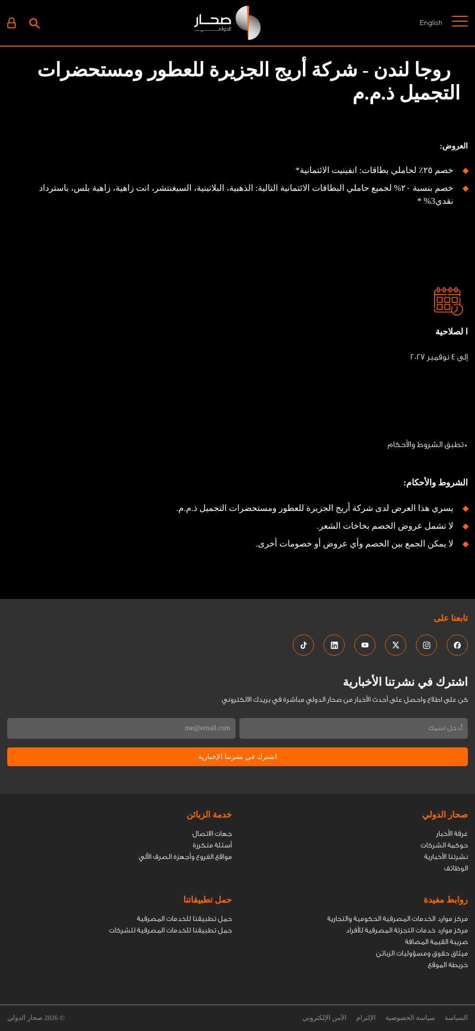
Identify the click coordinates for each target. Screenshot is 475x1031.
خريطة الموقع (448, 965)
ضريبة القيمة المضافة (436, 942)
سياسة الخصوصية (410, 1018)
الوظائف (456, 868)
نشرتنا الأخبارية (446, 857)
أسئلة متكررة (212, 845)
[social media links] (457, 645)
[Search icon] (34, 22)
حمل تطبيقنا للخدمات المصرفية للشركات (170, 930)
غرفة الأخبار (452, 834)
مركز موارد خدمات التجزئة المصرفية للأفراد (407, 930)
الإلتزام (366, 1018)
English (430, 22)
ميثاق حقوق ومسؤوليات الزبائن (422, 953)
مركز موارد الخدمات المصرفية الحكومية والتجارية (397, 919)
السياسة (456, 1018)
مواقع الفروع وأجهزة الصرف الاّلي (185, 857)
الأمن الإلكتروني (324, 1018)
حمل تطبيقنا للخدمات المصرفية (184, 919)
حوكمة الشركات (444, 845)
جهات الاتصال (212, 834)
